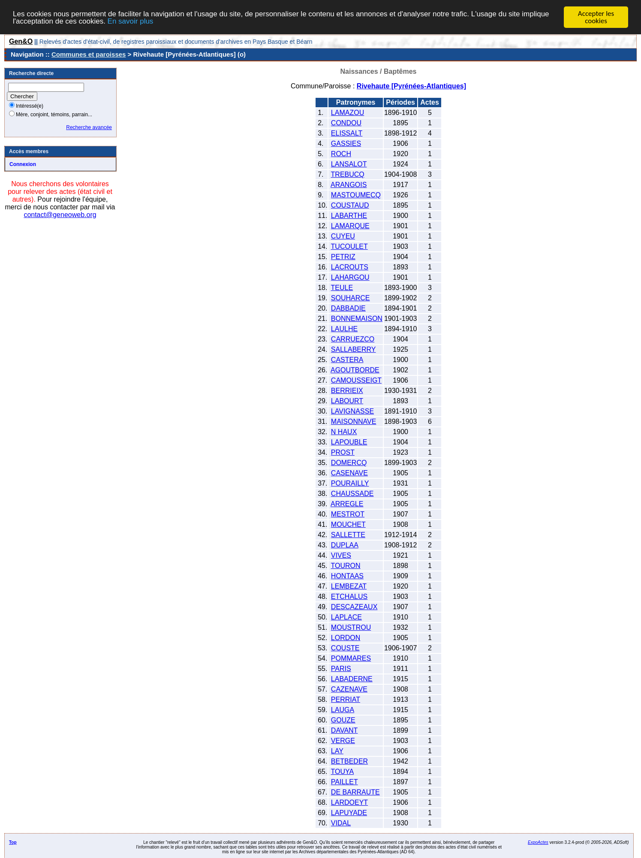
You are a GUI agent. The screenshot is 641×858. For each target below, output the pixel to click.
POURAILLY (350, 483)
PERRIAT (345, 699)
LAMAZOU (347, 112)
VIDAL (341, 823)
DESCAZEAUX (354, 606)
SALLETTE (348, 534)
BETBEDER (349, 761)
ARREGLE (347, 504)
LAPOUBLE (349, 442)
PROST (343, 452)
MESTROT (347, 514)
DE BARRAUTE (355, 792)
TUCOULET (349, 246)
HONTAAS (347, 576)
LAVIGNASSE (352, 411)
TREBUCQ (347, 174)
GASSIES (346, 143)
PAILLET (344, 781)
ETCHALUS (349, 596)
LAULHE (344, 328)
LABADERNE (352, 679)
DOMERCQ (349, 462)
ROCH (341, 153)
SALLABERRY (353, 349)
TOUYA (342, 771)
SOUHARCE (350, 298)
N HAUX (344, 431)
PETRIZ (343, 256)
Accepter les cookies (596, 17)
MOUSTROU (351, 627)
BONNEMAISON (356, 318)
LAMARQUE (350, 226)
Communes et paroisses (88, 54)
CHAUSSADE (352, 493)
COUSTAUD (350, 205)
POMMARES (351, 658)
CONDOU (346, 123)
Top (13, 842)
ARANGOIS (349, 184)
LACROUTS (349, 267)
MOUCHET (348, 524)
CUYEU (343, 236)
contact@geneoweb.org (60, 214)
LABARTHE (349, 215)
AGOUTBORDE (355, 370)
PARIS (341, 668)
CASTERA (347, 359)
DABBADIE (348, 308)
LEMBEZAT (349, 586)
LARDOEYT (349, 802)
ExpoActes (538, 842)
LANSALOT (349, 164)
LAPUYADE (349, 812)
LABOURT (347, 401)
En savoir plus (130, 21)
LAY (337, 751)
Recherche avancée (89, 127)
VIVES (341, 555)
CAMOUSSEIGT (356, 380)
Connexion (22, 164)
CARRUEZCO (352, 339)
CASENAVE (349, 473)
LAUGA (342, 709)
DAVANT (344, 730)
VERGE (343, 740)
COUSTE (345, 648)
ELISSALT (347, 133)
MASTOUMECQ (356, 195)
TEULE (342, 287)
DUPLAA (344, 545)
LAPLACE (346, 617)
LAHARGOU (350, 277)
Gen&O (21, 41)
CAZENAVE (349, 689)
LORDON (345, 637)
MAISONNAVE (353, 421)
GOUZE (343, 720)
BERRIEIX (347, 390)
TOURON (346, 565)
